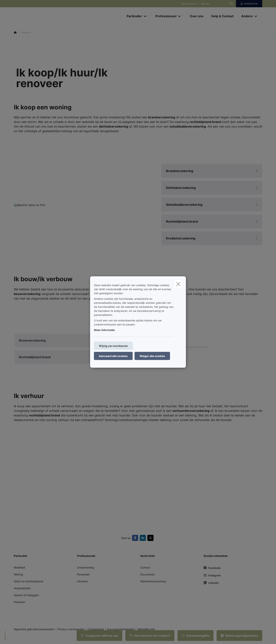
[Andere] (245, 16)
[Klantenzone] (249, 3)
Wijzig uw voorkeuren (113, 345)
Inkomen (82, 581)
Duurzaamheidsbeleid (120, 629)
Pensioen (19, 602)
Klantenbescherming (153, 581)
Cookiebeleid (96, 629)
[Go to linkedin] (143, 538)
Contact (145, 567)
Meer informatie (104, 330)
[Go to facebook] (136, 538)
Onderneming (85, 567)
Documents (147, 574)
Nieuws (205, 3)
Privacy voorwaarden (71, 629)
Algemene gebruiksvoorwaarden (34, 629)
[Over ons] (196, 16)
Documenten (189, 3)
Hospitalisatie (22, 588)
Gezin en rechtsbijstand (28, 581)
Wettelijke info (146, 629)
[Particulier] (133, 16)
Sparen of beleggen (26, 595)
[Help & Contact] (222, 16)
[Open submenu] (145, 16)
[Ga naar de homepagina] (52, 16)
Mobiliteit (19, 567)
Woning (18, 574)
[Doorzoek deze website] (231, 3)
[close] (178, 284)
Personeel (83, 574)
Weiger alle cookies (152, 356)
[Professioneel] (164, 16)
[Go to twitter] (151, 538)
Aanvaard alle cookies (113, 356)
